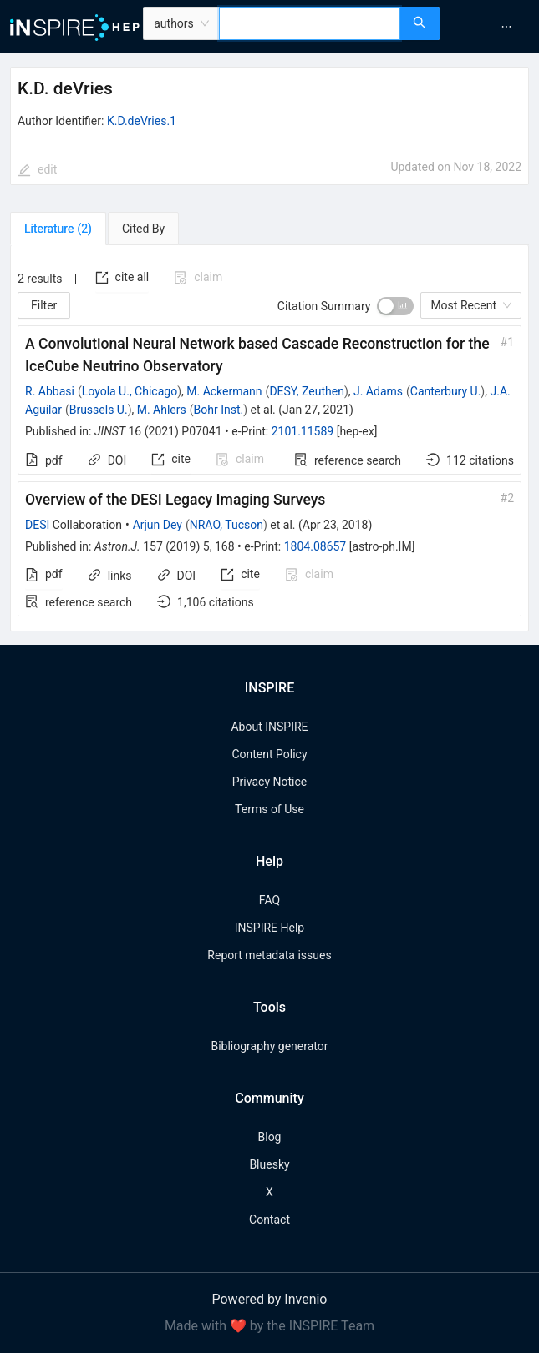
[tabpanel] (269, 438)
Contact (269, 1219)
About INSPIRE (269, 726)
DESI (37, 524)
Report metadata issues (269, 955)
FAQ (269, 900)
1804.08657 (315, 546)
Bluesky (269, 1164)
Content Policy (269, 754)
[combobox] (309, 23)
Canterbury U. (445, 391)
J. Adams (378, 391)
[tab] (58, 228)
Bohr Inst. (219, 409)
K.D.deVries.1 (141, 121)
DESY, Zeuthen (306, 391)
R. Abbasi (49, 391)
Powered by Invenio (270, 1299)
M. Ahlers (161, 409)
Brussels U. (98, 409)
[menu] (491, 26)
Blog (270, 1137)
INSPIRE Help (269, 927)
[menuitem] (506, 26)
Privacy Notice (269, 781)
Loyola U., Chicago (129, 391)
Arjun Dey (157, 524)
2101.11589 (303, 431)
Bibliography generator (269, 1046)
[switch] (395, 306)
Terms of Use (269, 809)
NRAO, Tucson (226, 524)
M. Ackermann (224, 391)
